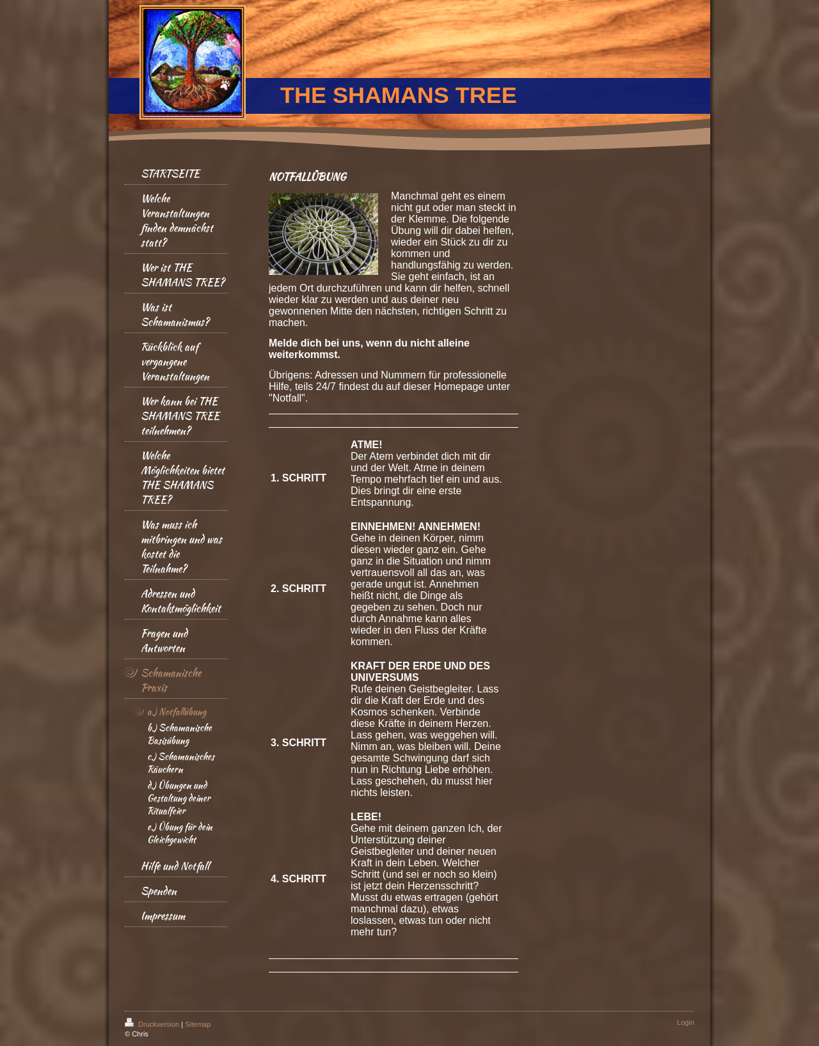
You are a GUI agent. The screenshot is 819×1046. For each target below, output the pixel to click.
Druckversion (153, 1024)
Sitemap (198, 1024)
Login (685, 1022)
